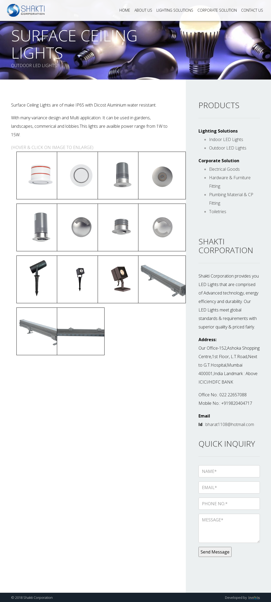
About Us (143, 10)
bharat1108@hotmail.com (229, 424)
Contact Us (252, 10)
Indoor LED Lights (226, 139)
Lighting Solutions (174, 10)
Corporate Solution (217, 10)
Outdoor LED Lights (227, 148)
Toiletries (217, 211)
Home (124, 10)
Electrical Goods (224, 169)
